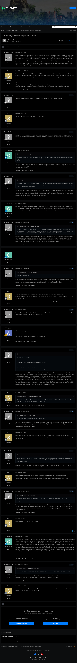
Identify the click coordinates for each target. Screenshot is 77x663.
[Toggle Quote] (17, 154)
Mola (32, 354)
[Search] (59, 27)
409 (8, 340)
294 (8, 162)
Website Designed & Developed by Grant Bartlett (38, 650)
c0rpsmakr (8, 150)
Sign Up (72, 7)
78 (8, 65)
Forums (31, 26)
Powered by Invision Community (38, 660)
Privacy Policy (38, 657)
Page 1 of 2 (17, 46)
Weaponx (8, 328)
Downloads (4, 26)
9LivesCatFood (12, 39)
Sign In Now (55, 623)
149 (8, 83)
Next (8, 46)
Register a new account (21, 623)
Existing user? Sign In (62, 7)
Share (61, 40)
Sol (8, 71)
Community (24, 26)
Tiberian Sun (18, 41)
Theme (32, 657)
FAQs (11, 26)
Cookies (45, 657)
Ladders (16, 26)
